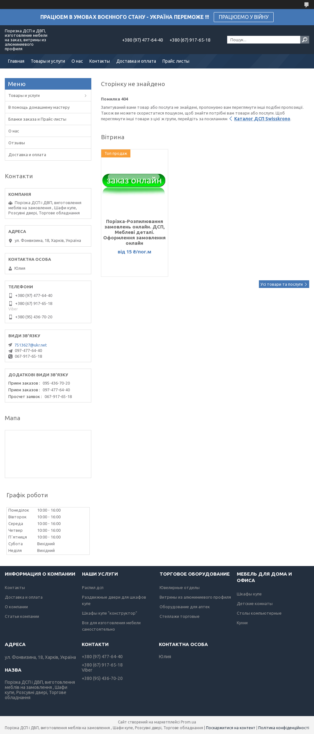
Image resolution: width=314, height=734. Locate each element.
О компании (16, 606)
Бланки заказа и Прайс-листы (37, 119)
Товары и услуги (48, 61)
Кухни (242, 622)
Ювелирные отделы (180, 587)
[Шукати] (304, 40)
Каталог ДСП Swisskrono (262, 118)
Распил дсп (92, 587)
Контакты (99, 61)
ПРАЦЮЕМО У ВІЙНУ (244, 17)
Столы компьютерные (259, 613)
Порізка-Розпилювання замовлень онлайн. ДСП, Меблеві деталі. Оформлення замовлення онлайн (134, 232)
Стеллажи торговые (180, 616)
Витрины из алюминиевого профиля (195, 597)
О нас (77, 61)
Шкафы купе (249, 594)
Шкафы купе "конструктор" (109, 613)
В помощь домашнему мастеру (39, 107)
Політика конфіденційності (283, 728)
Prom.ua (188, 722)
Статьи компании (22, 616)
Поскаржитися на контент (230, 728)
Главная (16, 61)
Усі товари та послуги (281, 284)
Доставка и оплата (136, 61)
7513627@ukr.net (30, 345)
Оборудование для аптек (185, 606)
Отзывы (16, 142)
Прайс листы (175, 61)
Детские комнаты (255, 603)
